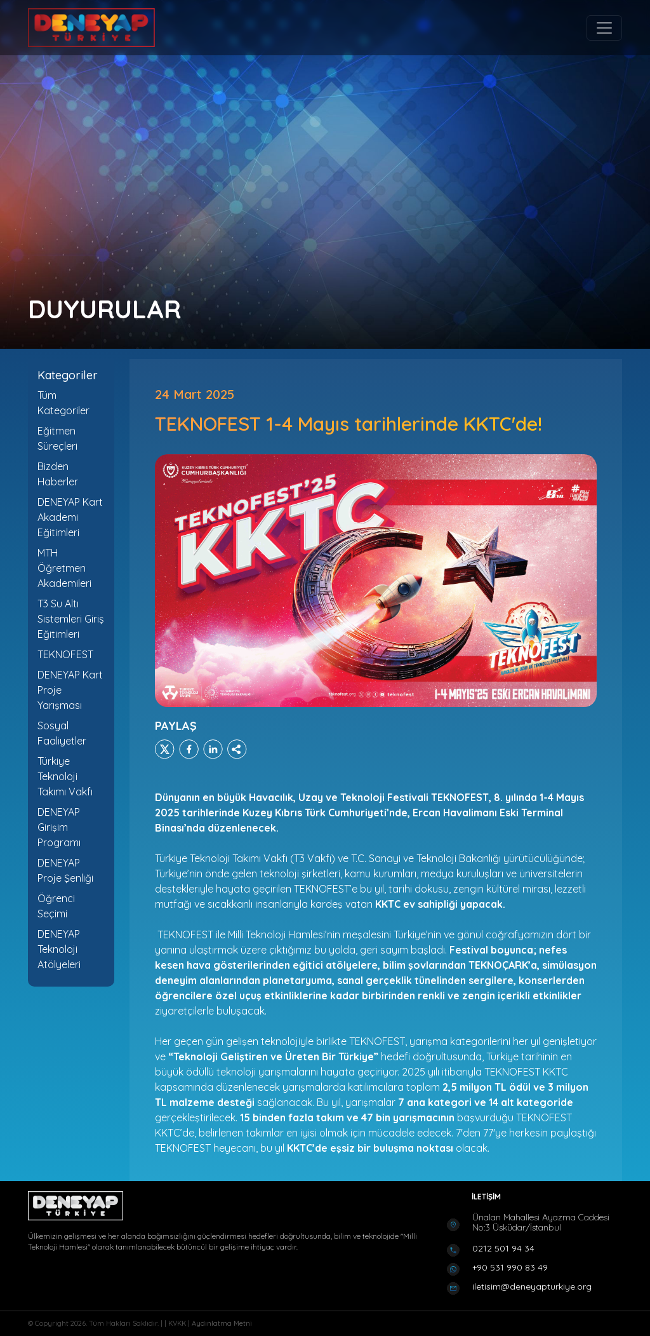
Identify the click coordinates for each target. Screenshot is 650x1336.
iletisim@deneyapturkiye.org (532, 1286)
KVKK (178, 1323)
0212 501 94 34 (503, 1248)
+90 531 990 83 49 (510, 1267)
